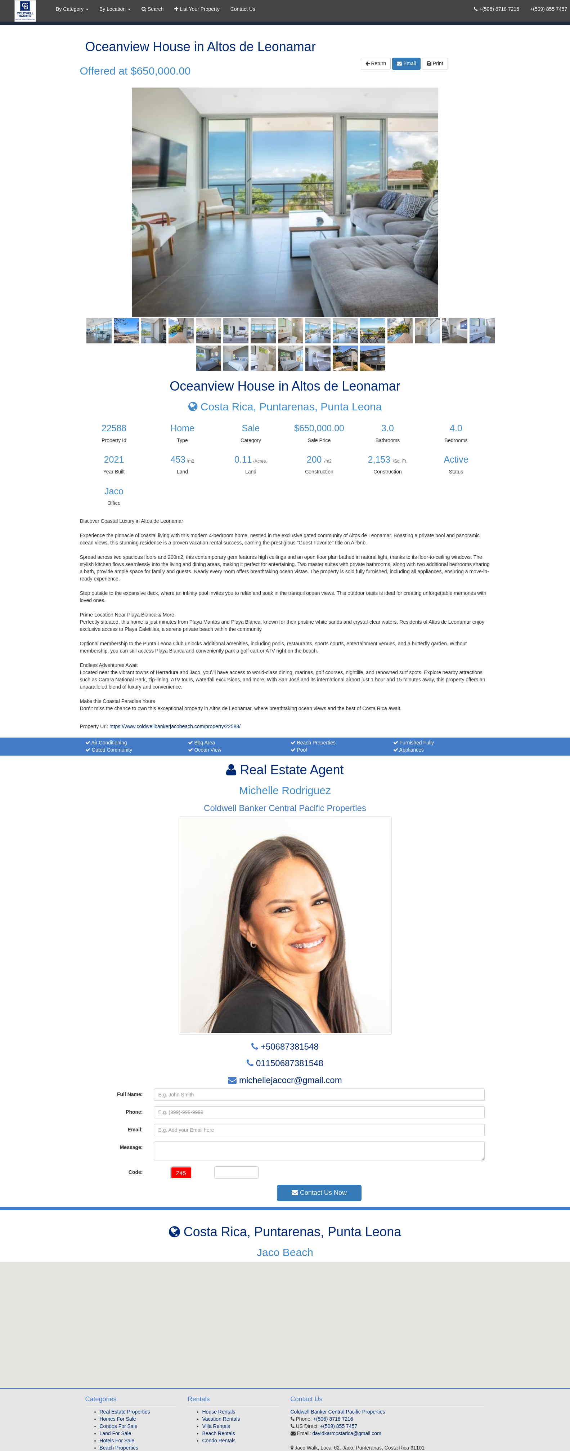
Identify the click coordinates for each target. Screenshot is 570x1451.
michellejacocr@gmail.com (290, 1080)
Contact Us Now (319, 1192)
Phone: (134, 1112)
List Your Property (196, 9)
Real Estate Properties (125, 1412)
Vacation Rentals (221, 1419)
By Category (72, 9)
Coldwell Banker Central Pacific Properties (338, 1412)
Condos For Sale (119, 1426)
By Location (115, 9)
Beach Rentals (218, 1433)
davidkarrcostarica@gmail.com (346, 1433)
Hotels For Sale (117, 1440)
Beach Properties (119, 1448)
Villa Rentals (216, 1426)
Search (152, 9)
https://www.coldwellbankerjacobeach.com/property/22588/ (175, 726)
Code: (136, 1172)
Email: (135, 1129)
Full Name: (130, 1094)
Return (375, 63)
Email (406, 63)
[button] (285, 1318)
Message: (131, 1147)
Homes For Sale (118, 1419)
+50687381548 (290, 1046)
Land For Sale (115, 1433)
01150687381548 (289, 1063)
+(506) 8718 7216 (496, 9)
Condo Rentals (219, 1440)
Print (435, 63)
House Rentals (218, 1412)
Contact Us (242, 9)
